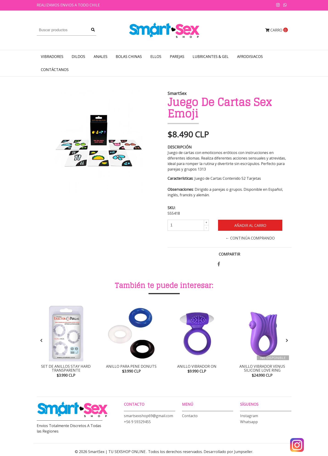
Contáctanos (55, 69)
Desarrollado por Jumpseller (228, 453)
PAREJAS (177, 56)
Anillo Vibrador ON (196, 366)
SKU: (171, 207)
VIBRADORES (52, 56)
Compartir (229, 254)
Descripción (180, 147)
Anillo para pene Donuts (131, 366)
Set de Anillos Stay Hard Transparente (66, 368)
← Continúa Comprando (250, 238)
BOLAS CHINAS (129, 56)
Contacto (190, 417)
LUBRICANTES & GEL (211, 56)
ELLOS (155, 56)
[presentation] (41, 341)
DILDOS (78, 56)
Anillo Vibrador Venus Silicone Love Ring (262, 368)
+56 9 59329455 (137, 423)
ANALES (100, 56)
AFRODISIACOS (250, 56)
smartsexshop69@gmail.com (148, 417)
